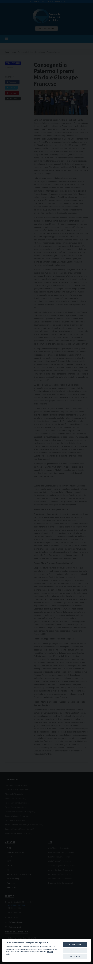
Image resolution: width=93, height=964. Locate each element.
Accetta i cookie (75, 944)
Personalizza (75, 956)
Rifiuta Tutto (75, 950)
